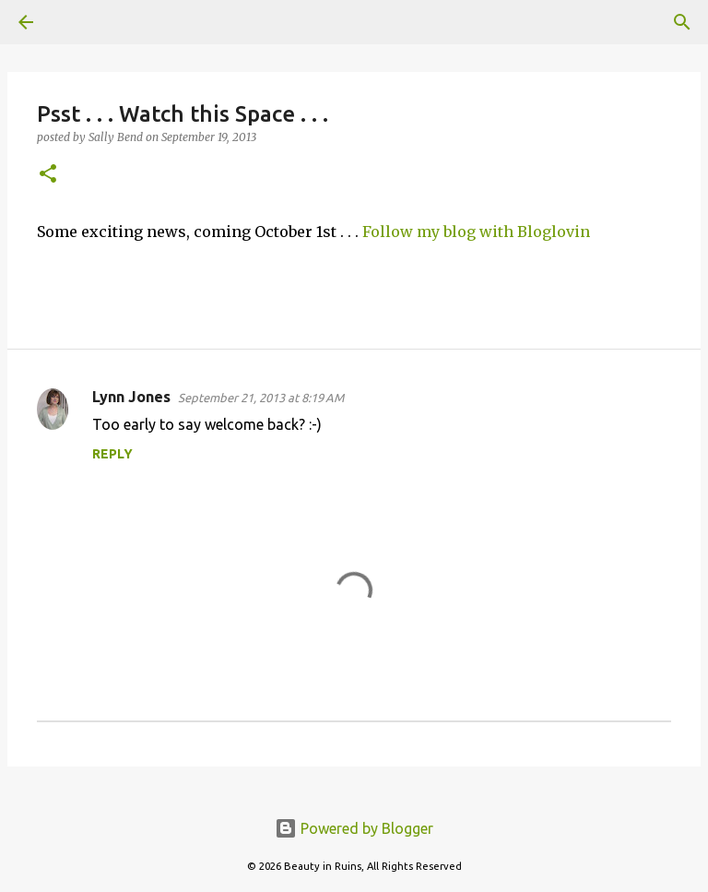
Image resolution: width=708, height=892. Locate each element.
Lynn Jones (131, 396)
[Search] (77, 22)
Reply (112, 453)
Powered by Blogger (354, 828)
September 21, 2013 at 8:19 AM (261, 397)
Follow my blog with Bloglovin (476, 231)
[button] (48, 174)
